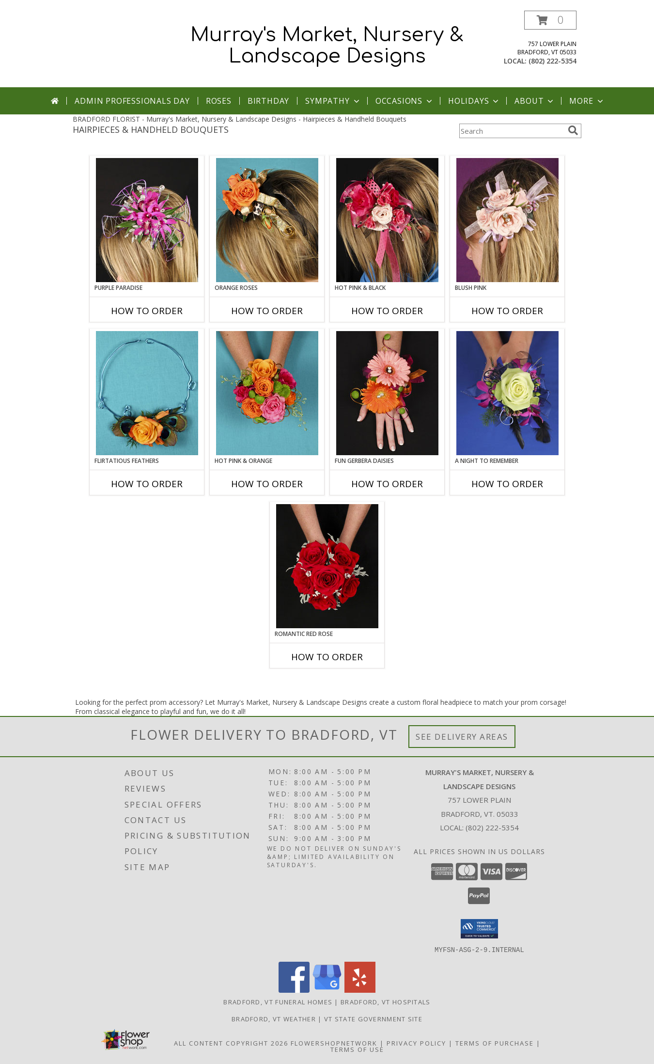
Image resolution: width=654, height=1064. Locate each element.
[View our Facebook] (294, 989)
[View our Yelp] (359, 989)
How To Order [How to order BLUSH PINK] (507, 310)
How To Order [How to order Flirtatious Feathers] (147, 483)
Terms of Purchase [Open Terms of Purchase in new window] (494, 1042)
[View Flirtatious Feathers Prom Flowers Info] (147, 393)
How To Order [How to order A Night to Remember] (507, 483)
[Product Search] (511, 131)
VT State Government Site (373, 1018)
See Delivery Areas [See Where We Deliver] (462, 736)
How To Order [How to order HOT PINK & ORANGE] (267, 483)
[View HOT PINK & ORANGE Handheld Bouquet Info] (267, 393)
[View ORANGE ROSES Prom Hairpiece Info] (267, 220)
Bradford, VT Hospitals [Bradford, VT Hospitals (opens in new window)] (386, 1001)
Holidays (474, 100)
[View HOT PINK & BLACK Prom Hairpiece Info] (387, 220)
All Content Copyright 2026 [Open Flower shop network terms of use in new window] (231, 1042)
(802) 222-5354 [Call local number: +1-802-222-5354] (552, 60)
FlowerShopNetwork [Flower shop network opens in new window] (334, 1042)
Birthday (268, 100)
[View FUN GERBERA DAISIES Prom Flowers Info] (387, 393)
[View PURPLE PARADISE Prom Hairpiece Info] (147, 220)
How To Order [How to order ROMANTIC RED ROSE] (327, 657)
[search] (573, 130)
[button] (550, 20)
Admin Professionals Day (132, 100)
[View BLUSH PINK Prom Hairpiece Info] (507, 220)
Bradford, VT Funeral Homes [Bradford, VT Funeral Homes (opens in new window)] (277, 1001)
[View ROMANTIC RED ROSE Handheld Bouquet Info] (327, 566)
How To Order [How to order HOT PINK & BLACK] (387, 310)
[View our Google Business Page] (327, 989)
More (587, 100)
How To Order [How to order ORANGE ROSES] (267, 310)
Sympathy (333, 100)
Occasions (404, 100)
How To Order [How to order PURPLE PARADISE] (147, 310)
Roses (219, 100)
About (534, 100)
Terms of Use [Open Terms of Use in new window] (357, 1049)
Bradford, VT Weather (274, 1018)
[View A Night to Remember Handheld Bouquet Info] (507, 393)
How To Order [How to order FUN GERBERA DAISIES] (387, 483)
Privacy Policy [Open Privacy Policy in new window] (416, 1042)
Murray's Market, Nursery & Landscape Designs (327, 45)
